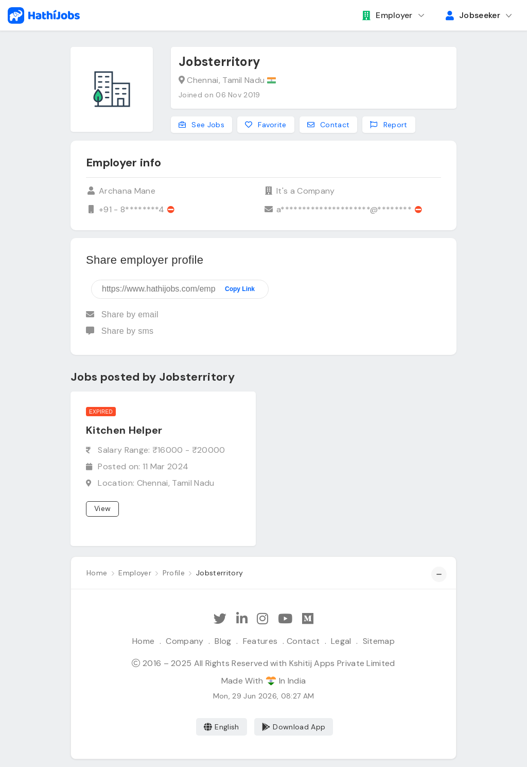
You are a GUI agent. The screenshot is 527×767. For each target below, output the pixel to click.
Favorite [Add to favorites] (266, 124)
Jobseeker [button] (473, 15)
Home (143, 641)
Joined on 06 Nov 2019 (219, 94)
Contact (303, 641)
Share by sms (119, 331)
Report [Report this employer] (388, 124)
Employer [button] (387, 15)
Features (260, 641)
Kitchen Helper (124, 430)
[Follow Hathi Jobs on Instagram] (262, 619)
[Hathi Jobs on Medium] (307, 619)
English (221, 726)
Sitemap (379, 641)
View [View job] (102, 508)
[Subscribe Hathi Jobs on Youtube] (285, 619)
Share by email (122, 314)
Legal (341, 641)
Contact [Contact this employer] (328, 124)
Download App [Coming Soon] (293, 726)
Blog (223, 641)
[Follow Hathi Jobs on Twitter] (220, 619)
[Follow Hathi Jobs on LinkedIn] (242, 619)
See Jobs (201, 124)
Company (184, 641)
